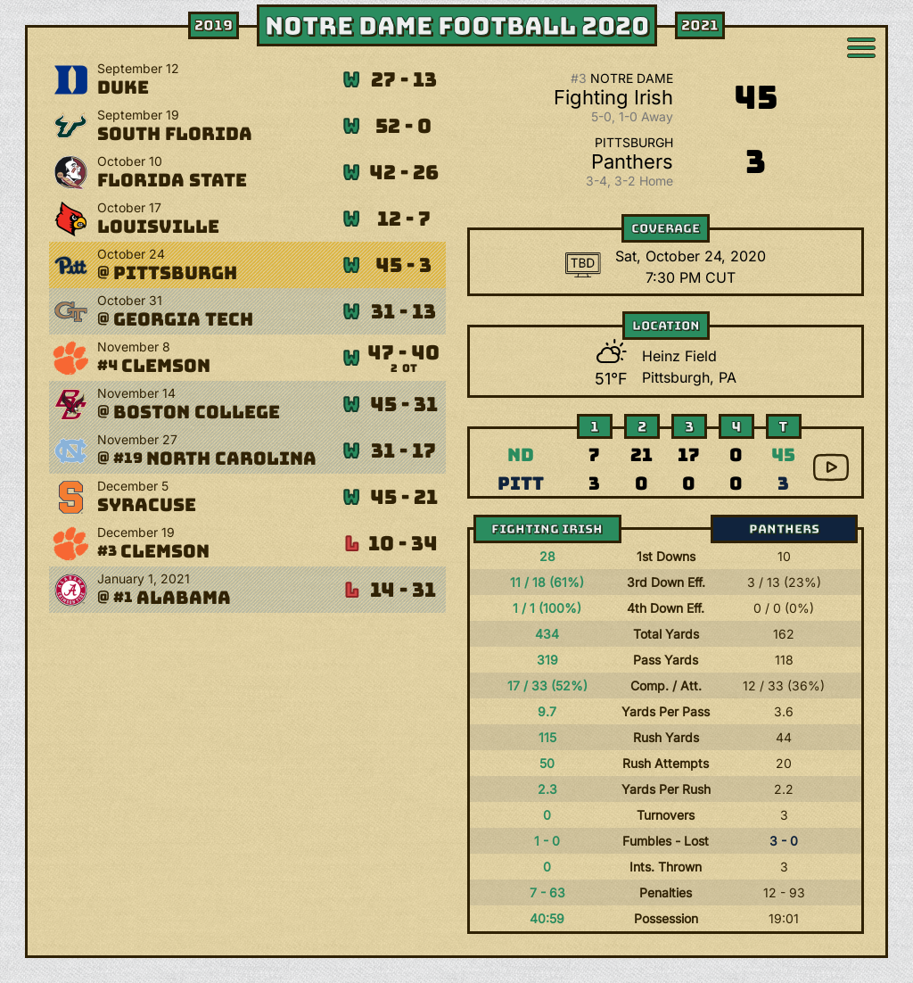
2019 (213, 25)
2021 (700, 25)
